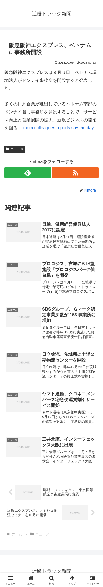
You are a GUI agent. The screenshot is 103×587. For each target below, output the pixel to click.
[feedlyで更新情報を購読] (27, 172)
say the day (82, 127)
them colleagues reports (46, 127)
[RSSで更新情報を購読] (75, 172)
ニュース (15, 149)
